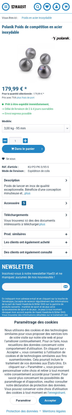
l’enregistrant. (57, 393)
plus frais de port (25, 97)
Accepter (50, 400)
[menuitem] (5, 7)
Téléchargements (16, 215)
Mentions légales (52, 411)
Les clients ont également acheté (27, 242)
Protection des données (22, 411)
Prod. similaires (15, 234)
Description (12, 180)
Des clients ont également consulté (28, 252)
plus (27, 193)
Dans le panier (27, 148)
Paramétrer (23, 400)
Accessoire (15, 203)
